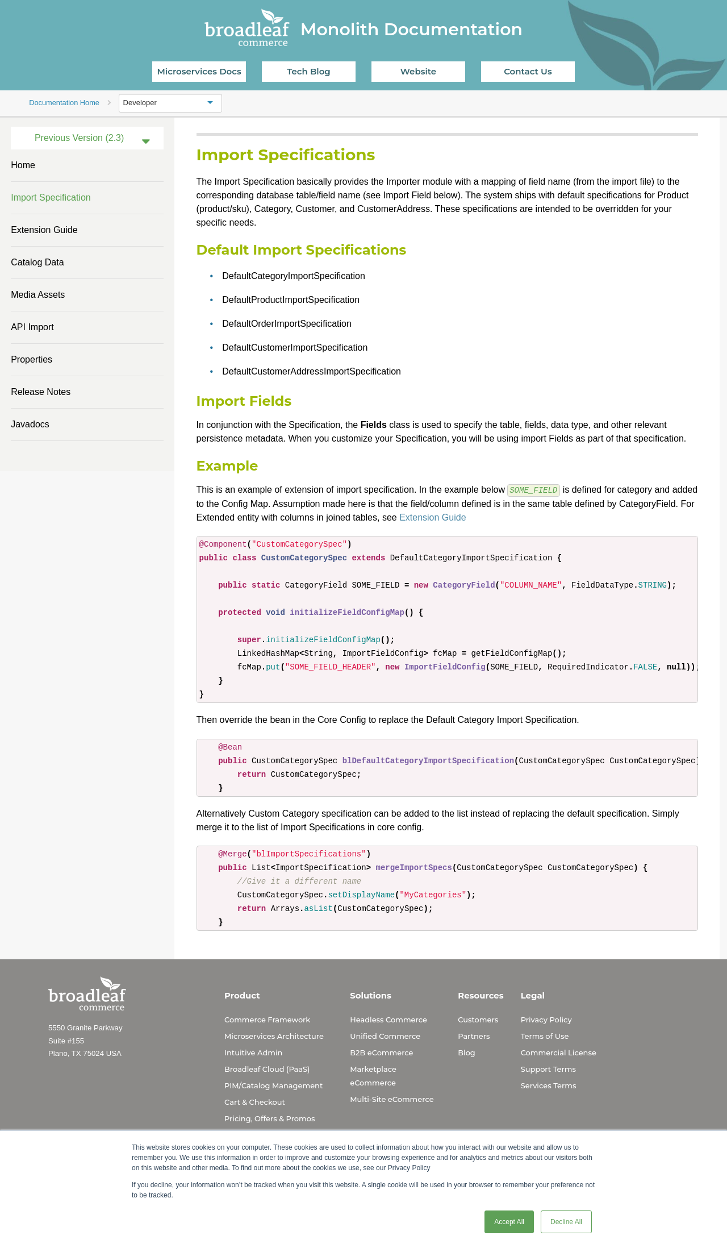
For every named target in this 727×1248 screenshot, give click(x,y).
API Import (32, 327)
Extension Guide (44, 230)
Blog (466, 1051)
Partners (474, 1035)
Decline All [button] (566, 1222)
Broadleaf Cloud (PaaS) (267, 1068)
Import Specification (51, 197)
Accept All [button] (509, 1222)
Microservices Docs (199, 71)
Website (418, 71)
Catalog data (37, 262)
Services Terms (548, 1084)
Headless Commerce (388, 1019)
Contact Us (528, 71)
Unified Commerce (385, 1035)
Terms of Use (545, 1035)
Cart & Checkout (254, 1101)
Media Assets (38, 294)
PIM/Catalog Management (273, 1084)
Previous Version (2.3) (79, 138)
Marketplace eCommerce (373, 1075)
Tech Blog (308, 71)
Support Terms (548, 1068)
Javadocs (30, 424)
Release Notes (40, 392)
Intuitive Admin (253, 1051)
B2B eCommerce (381, 1051)
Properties (31, 359)
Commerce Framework (267, 1019)
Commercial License (558, 1051)
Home (23, 165)
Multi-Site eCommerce (391, 1098)
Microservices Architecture (274, 1035)
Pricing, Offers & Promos (269, 1117)
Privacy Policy (546, 1019)
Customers (478, 1019)
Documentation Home (64, 102)
